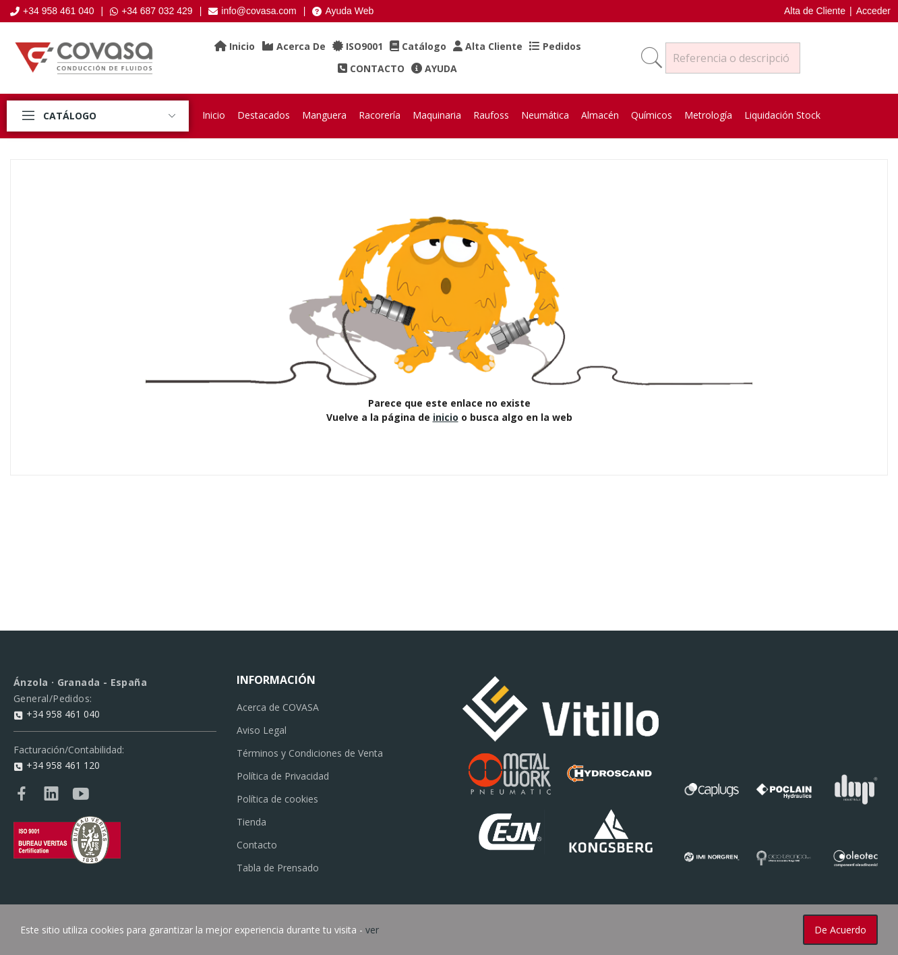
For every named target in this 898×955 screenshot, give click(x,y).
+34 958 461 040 (52, 10)
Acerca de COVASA (278, 707)
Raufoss (491, 115)
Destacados (263, 115)
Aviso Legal (262, 730)
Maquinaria (437, 115)
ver (372, 929)
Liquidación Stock (782, 115)
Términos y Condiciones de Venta (310, 753)
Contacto (257, 844)
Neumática (545, 115)
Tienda (251, 821)
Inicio (213, 115)
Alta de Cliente (814, 10)
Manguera (324, 115)
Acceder (873, 10)
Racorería (379, 115)
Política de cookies (277, 798)
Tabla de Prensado (278, 867)
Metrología (708, 115)
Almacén (600, 115)
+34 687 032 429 (151, 10)
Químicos (651, 115)
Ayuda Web (342, 10)
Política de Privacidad (283, 776)
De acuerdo (840, 929)
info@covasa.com (252, 10)
